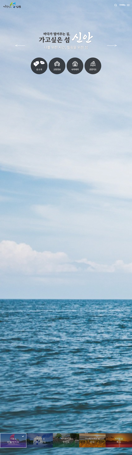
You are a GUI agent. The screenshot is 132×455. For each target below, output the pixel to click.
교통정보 (57, 65)
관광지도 (93, 65)
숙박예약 (75, 65)
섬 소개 (39, 65)
